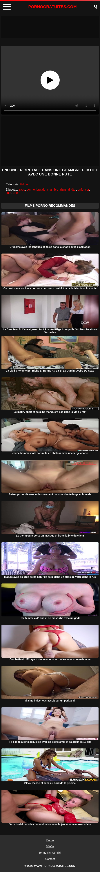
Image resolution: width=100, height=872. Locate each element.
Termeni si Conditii (50, 852)
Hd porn (25, 184)
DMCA (50, 846)
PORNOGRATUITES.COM (52, 6)
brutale (41, 189)
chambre (52, 189)
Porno (50, 840)
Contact (50, 858)
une (15, 192)
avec (22, 189)
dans (63, 189)
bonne (31, 189)
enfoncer (83, 189)
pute (8, 192)
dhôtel (72, 189)
